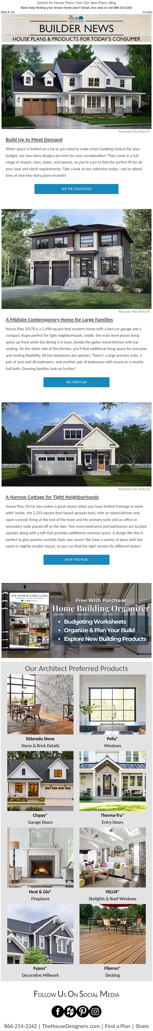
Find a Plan (117, 1026)
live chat (97, 8)
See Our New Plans (91, 3)
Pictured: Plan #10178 (134, 312)
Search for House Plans (55, 3)
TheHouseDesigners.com (71, 1026)
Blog (112, 3)
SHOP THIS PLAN (76, 560)
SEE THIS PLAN (76, 382)
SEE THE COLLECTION (77, 189)
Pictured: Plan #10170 (134, 132)
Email (86, 8)
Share (142, 1026)
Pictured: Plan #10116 (134, 489)
